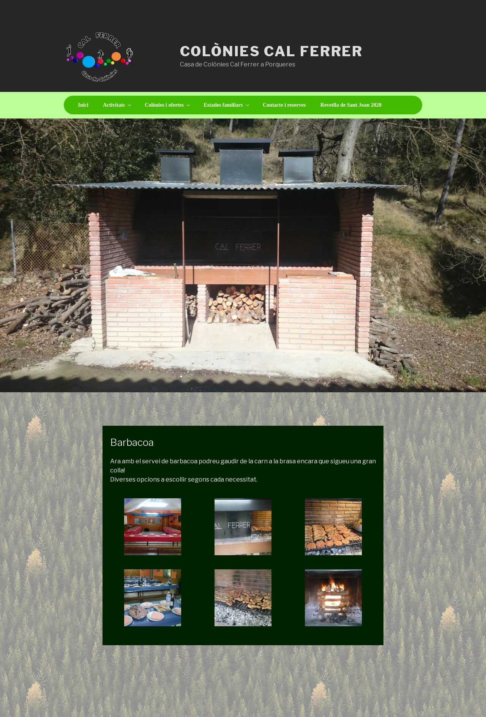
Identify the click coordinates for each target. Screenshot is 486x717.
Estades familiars (227, 105)
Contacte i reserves (284, 105)
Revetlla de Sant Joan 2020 (351, 105)
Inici (83, 105)
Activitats (117, 105)
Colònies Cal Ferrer (271, 51)
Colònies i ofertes (168, 105)
